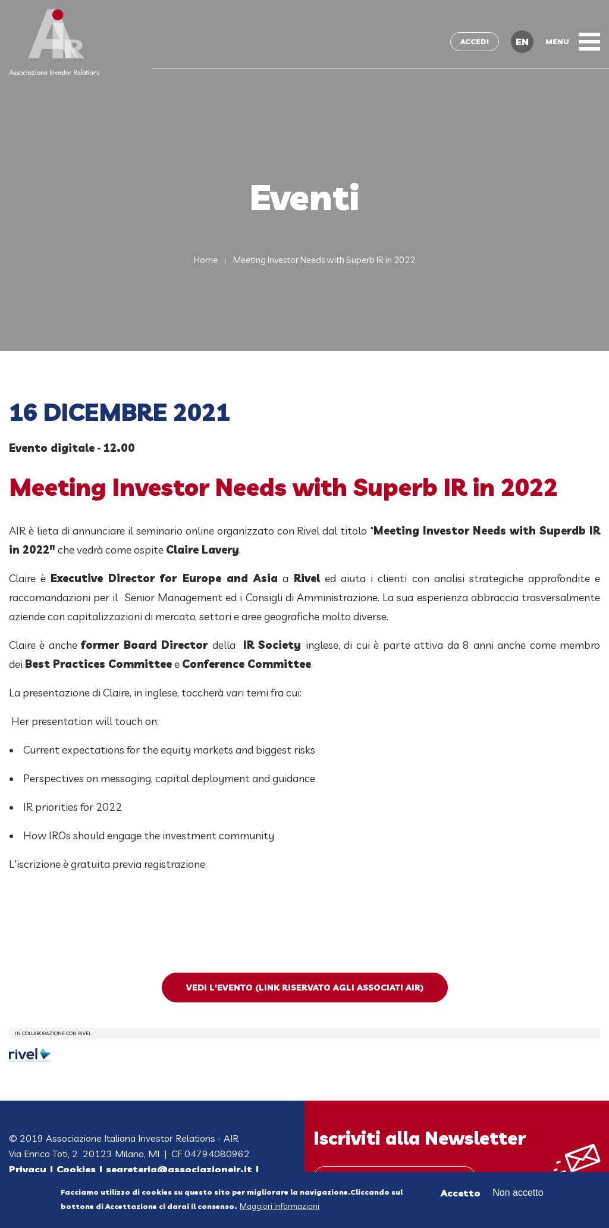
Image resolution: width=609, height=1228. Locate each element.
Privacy (27, 1169)
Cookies (76, 1169)
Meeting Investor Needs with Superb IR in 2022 (324, 259)
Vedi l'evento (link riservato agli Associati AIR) (304, 987)
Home (206, 259)
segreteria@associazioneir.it (179, 1169)
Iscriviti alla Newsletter (419, 1138)
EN (522, 42)
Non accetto (517, 1193)
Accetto (461, 1193)
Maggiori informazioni (279, 1207)
